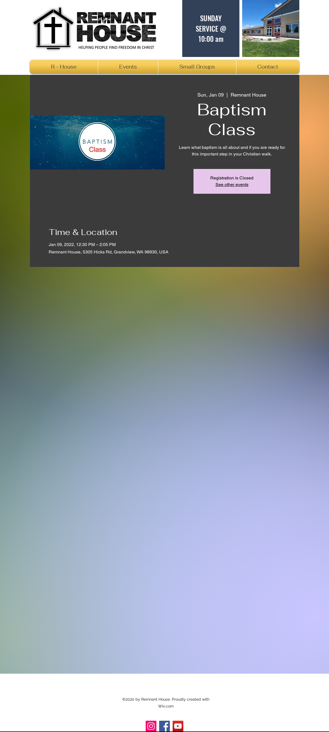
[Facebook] (164, 726)
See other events (231, 184)
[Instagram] (151, 726)
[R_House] (178, 726)
